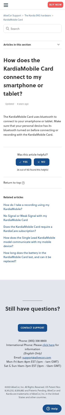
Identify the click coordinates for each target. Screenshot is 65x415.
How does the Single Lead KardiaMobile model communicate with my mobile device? (29, 242)
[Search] (32, 28)
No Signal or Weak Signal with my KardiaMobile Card (25, 218)
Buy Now (55, 4)
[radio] (23, 162)
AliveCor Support (12, 15)
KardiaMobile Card (13, 19)
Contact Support (32, 327)
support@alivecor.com (36, 357)
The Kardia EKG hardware (38, 15)
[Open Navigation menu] (5, 5)
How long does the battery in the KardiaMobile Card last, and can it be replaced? (27, 257)
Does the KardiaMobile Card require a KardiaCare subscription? (27, 229)
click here (48, 345)
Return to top (14, 182)
